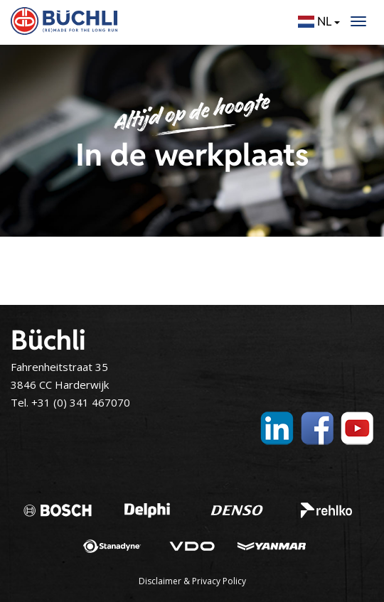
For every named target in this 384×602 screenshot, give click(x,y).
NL (319, 21)
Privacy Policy (219, 581)
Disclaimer (160, 581)
